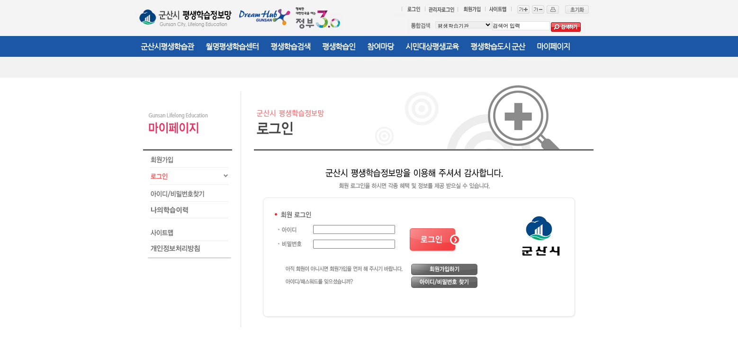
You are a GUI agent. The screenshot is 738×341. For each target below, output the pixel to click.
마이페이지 (553, 46)
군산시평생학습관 (167, 46)
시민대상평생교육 (432, 46)
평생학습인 (338, 46)
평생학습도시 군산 (497, 46)
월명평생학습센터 (232, 46)
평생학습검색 (290, 46)
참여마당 (380, 46)
